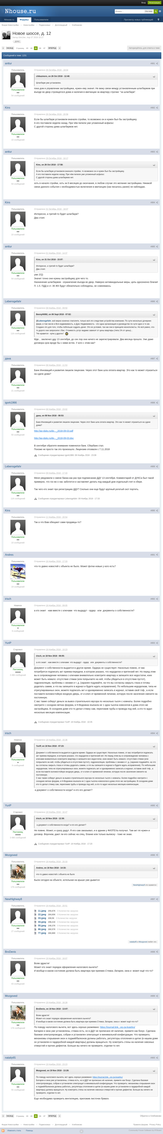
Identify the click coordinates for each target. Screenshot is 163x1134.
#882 (154, 108)
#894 (154, 733)
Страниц (20, 48)
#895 (154, 805)
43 (27, 48)
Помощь (29, 1131)
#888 (154, 403)
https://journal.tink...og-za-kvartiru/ (117, 1027)
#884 (154, 202)
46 (40, 48)
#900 (154, 1058)
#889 (154, 466)
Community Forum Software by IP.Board (145, 1130)
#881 (154, 63)
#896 (154, 855)
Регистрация (154, 3)
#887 (154, 358)
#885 (154, 246)
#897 (154, 899)
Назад (10, 48)
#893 (154, 643)
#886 (154, 301)
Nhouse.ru (9, 19)
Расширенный (160, 11)
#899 (154, 996)
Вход (144, 3)
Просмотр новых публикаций (138, 19)
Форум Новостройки (10, 1125)
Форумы (24, 19)
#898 (154, 952)
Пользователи (41, 19)
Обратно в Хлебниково (150, 1116)
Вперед (52, 48)
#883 (154, 152)
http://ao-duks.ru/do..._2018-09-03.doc (54, 438)
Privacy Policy (155, 1125)
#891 (154, 555)
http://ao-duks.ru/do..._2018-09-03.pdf (53, 431)
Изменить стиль (14, 1131)
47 (44, 48)
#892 (154, 599)
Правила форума (140, 1125)
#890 (154, 510)
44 (31, 48)
